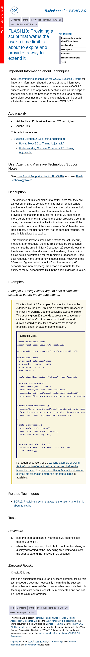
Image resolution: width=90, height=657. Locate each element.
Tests (63, 62)
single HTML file (55, 624)
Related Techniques (70, 58)
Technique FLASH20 (24, 24)
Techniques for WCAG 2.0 (65, 11)
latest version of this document (60, 621)
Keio (50, 641)
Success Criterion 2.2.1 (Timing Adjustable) (39, 138)
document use (32, 644)
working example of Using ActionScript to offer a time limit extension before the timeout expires (48, 466)
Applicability (67, 45)
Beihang (58, 641)
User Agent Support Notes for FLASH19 (40, 176)
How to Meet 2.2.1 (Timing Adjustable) (41, 143)
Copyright (15, 641)
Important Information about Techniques (71, 39)
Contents (15, 20)
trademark (15, 644)
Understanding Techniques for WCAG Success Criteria (49, 78)
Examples (66, 53)
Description (66, 49)
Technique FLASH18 (46, 20)
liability (72, 641)
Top (12, 608)
